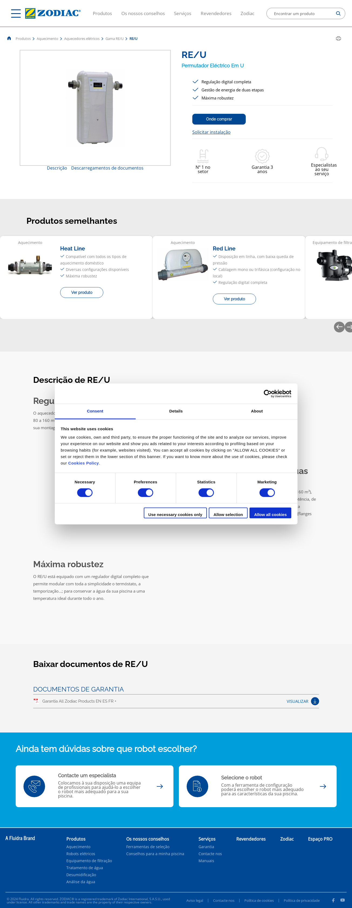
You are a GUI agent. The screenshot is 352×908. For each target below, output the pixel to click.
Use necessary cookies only (175, 514)
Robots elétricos (80, 854)
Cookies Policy (83, 463)
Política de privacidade (302, 900)
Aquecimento (47, 38)
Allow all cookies (270, 514)
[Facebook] (333, 901)
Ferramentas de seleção (147, 847)
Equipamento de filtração (89, 861)
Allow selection (228, 514)
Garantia (206, 847)
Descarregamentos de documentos (107, 168)
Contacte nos (210, 854)
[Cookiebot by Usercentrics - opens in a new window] (267, 394)
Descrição (57, 168)
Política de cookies (259, 900)
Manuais (206, 861)
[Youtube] (342, 901)
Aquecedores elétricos (82, 38)
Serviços (182, 13)
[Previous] (339, 327)
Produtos (102, 13)
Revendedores (216, 13)
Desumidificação (81, 875)
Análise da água (80, 882)
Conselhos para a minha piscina (155, 854)
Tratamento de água (84, 868)
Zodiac (247, 13)
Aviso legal (194, 900)
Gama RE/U (114, 38)
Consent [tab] (95, 411)
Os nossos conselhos (143, 13)
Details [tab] (176, 411)
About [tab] (257, 411)
